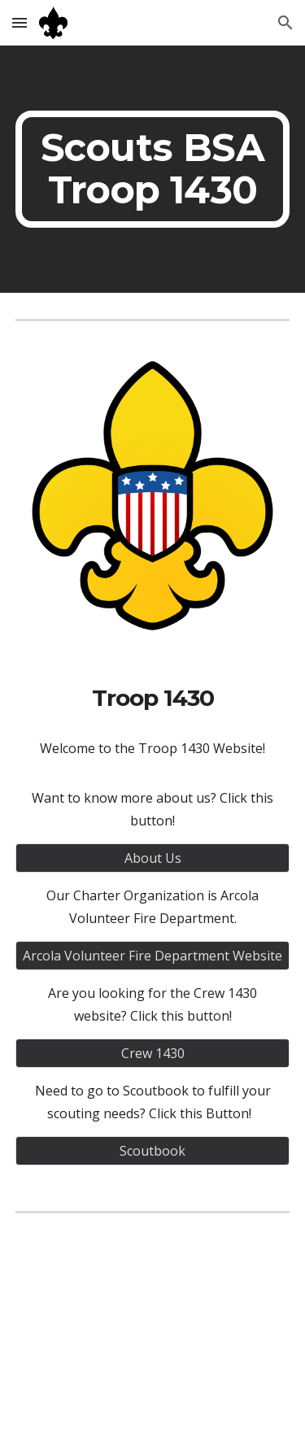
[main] (152, 169)
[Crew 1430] (153, 1053)
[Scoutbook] (153, 1151)
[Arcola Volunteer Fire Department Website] (153, 956)
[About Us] (153, 858)
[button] (19, 22)
